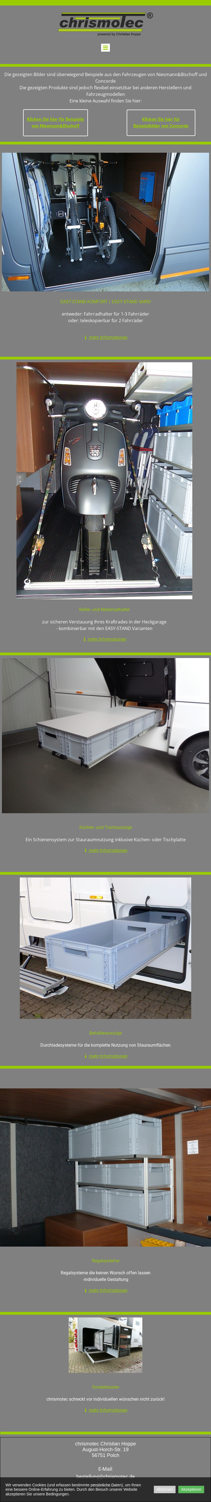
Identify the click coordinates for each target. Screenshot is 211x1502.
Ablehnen (165, 1489)
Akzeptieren (191, 1489)
